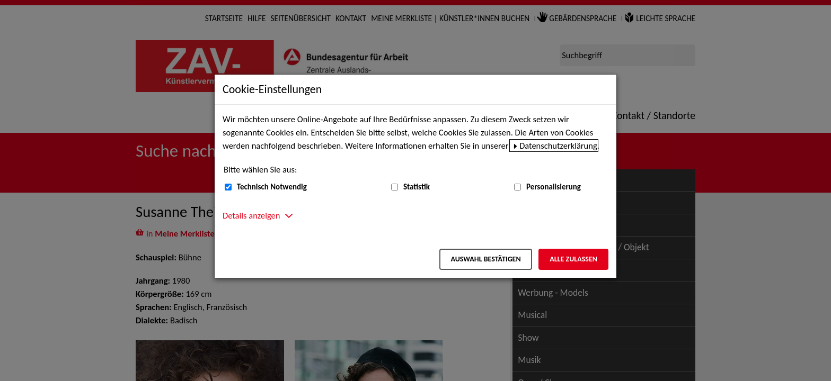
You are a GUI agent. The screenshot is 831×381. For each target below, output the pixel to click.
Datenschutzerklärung (558, 145)
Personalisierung (553, 187)
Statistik (416, 187)
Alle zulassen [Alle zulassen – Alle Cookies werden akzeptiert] (573, 259)
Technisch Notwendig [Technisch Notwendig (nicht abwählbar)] (272, 187)
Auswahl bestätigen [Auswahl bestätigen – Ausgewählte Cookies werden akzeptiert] (485, 259)
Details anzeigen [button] (251, 215)
